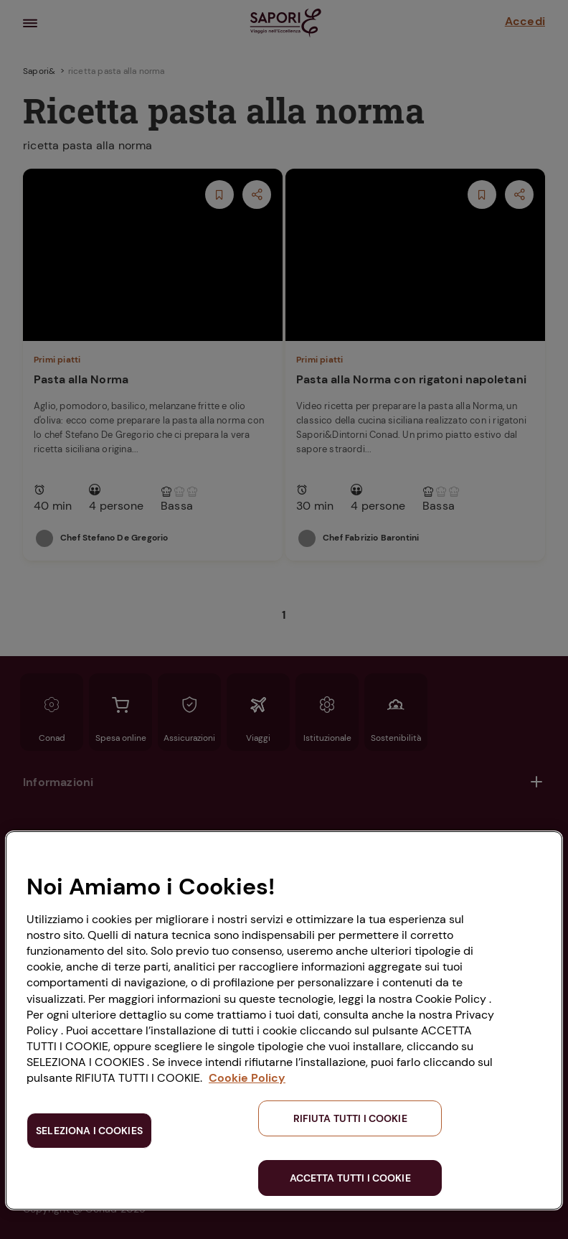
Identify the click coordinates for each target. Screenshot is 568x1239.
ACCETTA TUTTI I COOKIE (350, 1178)
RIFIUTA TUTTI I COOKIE (350, 1118)
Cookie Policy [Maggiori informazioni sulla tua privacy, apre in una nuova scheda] (247, 1077)
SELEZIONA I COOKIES (89, 1130)
